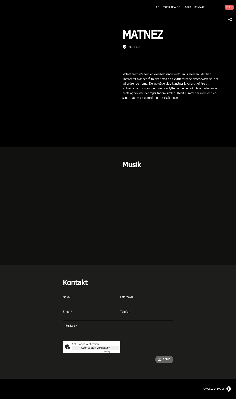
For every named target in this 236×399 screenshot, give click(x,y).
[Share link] (230, 19)
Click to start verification (95, 347)
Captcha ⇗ (111, 352)
